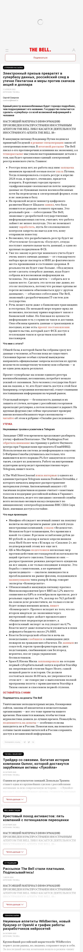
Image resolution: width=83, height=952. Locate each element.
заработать (26, 226)
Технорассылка (11, 915)
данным (68, 642)
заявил (49, 204)
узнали (48, 527)
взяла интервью (46, 475)
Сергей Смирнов (11, 97)
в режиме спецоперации (47, 142)
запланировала (48, 661)
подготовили (40, 549)
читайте (8, 418)
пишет (54, 605)
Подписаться (40, 58)
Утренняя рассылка (13, 67)
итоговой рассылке (51, 146)
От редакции (10, 863)
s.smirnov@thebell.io (10, 100)
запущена (67, 167)
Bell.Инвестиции (12, 810)
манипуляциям (19, 579)
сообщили (34, 639)
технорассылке (13, 153)
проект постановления (53, 327)
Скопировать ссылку (12, 742)
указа (59, 171)
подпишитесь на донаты (19, 722)
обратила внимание (16, 442)
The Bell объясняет (13, 754)
